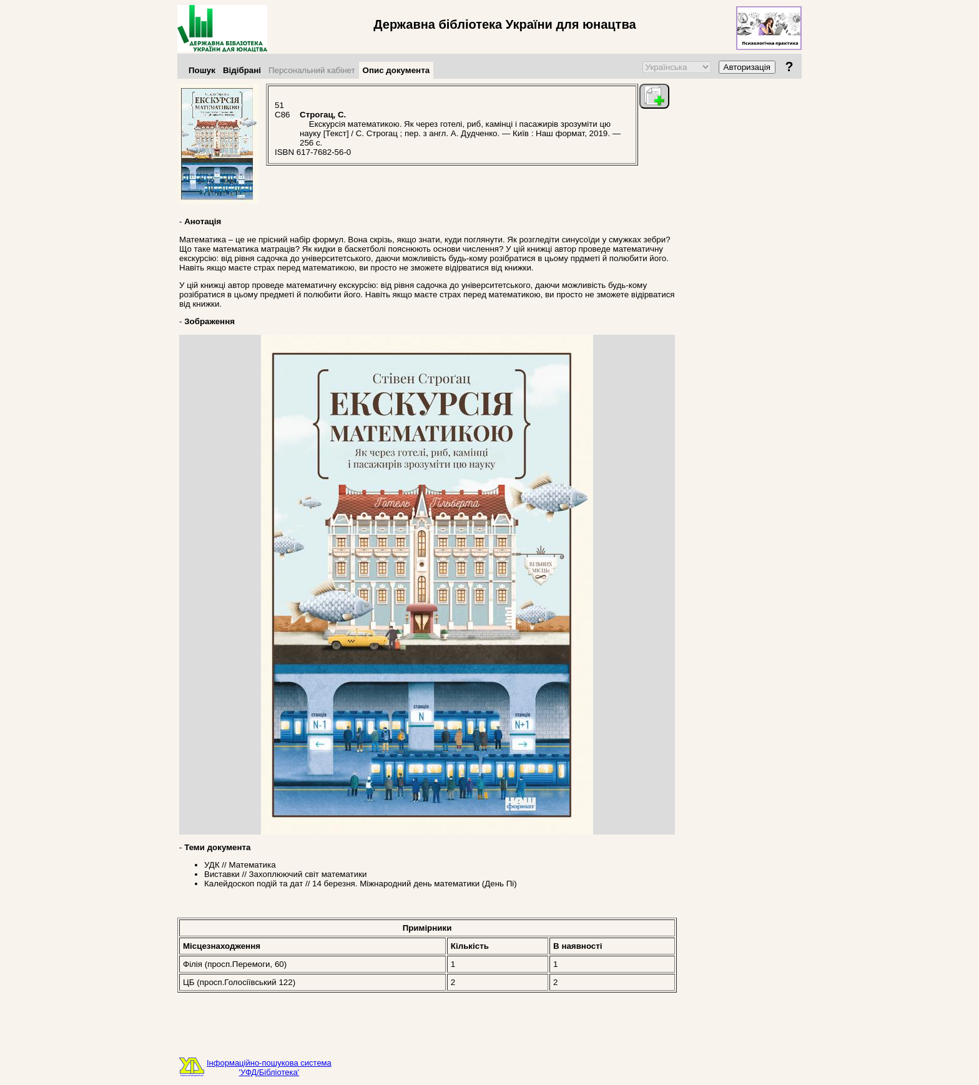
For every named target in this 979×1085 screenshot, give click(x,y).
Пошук (202, 70)
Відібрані (242, 70)
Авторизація (747, 67)
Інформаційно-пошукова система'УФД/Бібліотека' (269, 1067)
